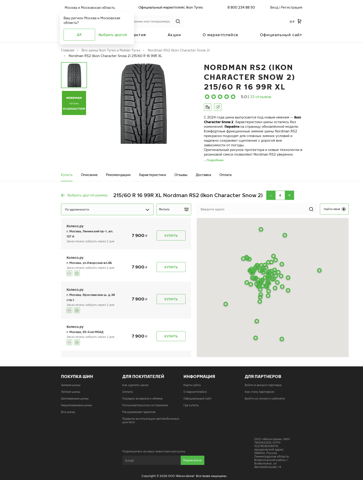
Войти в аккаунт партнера (263, 385)
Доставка (203, 175)
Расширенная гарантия (138, 412)
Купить (67, 175)
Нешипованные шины (76, 405)
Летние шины (70, 392)
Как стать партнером (259, 392)
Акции (174, 34)
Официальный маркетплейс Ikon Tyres (170, 7)
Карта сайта (192, 385)
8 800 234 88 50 (241, 7)
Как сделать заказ (135, 385)
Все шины (68, 412)
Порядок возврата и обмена (142, 398)
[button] (288, 290)
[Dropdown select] (107, 209)
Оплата (225, 175)
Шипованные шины (75, 398)
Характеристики (152, 175)
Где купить (191, 405)
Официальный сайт (281, 34)
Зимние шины (70, 385)
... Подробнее (214, 160)
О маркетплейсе (220, 34)
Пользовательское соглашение (145, 405)
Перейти (232, 126)
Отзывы (180, 175)
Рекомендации (118, 175)
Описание (89, 175)
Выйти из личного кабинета (265, 398)
